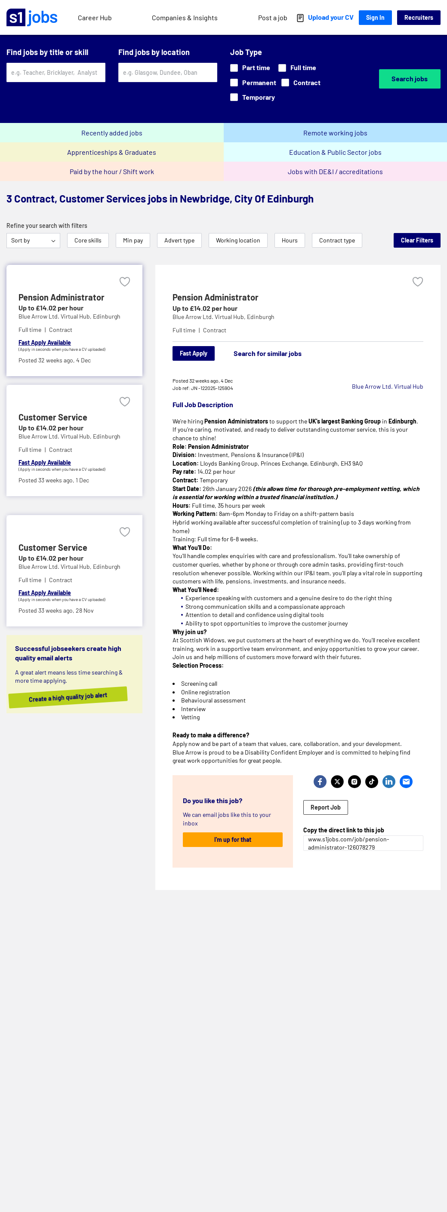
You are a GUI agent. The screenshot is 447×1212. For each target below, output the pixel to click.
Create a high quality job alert (81, 697)
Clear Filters (417, 240)
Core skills (88, 240)
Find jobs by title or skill (47, 52)
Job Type (246, 52)
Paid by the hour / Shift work (112, 171)
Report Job (326, 807)
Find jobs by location (154, 52)
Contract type (337, 240)
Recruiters (418, 17)
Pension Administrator (216, 297)
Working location (238, 240)
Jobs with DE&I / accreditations (335, 171)
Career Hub (95, 17)
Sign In (375, 17)
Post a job (272, 17)
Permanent (253, 82)
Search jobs (410, 78)
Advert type (179, 240)
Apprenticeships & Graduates (111, 152)
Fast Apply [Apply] (193, 353)
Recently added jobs (111, 133)
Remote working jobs (335, 133)
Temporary (252, 97)
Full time (297, 67)
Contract (301, 82)
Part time (250, 67)
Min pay (133, 240)
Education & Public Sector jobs (335, 152)
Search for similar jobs (268, 353)
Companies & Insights (185, 17)
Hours (290, 240)
